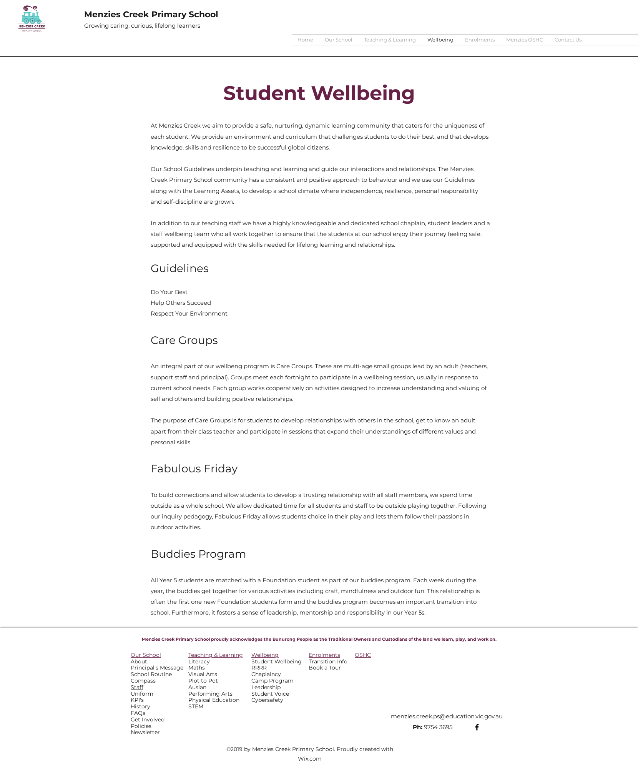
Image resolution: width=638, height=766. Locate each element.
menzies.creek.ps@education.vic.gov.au (447, 716)
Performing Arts (210, 693)
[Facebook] (477, 727)
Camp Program (272, 680)
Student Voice (270, 693)
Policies (141, 726)
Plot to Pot (203, 680)
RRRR (259, 667)
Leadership (266, 687)
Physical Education (213, 699)
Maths (196, 667)
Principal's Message (157, 667)
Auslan (197, 687)
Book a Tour (325, 667)
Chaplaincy (266, 674)
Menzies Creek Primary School (151, 14)
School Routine (151, 674)
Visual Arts (202, 674)
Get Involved (147, 719)
